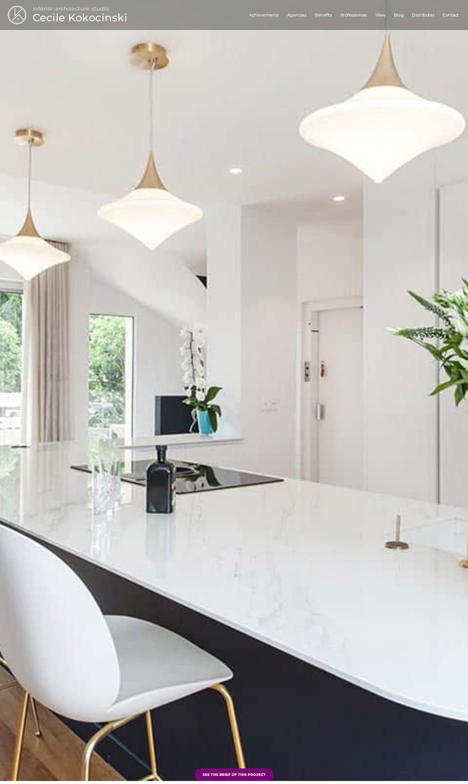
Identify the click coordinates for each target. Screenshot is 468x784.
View (380, 15)
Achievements (264, 15)
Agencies (296, 15)
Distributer (423, 15)
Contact (451, 15)
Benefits (323, 15)
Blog (399, 15)
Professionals (353, 15)
